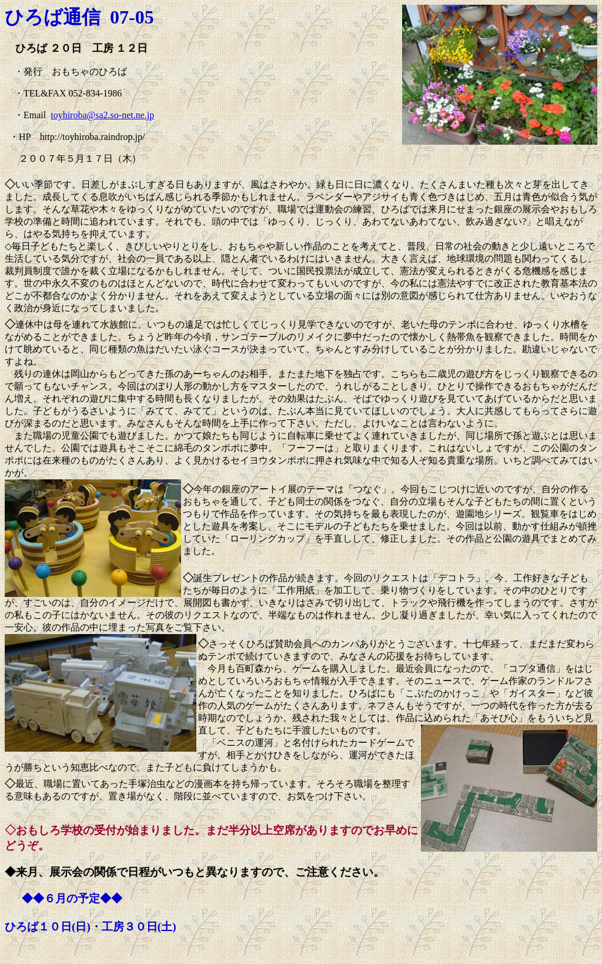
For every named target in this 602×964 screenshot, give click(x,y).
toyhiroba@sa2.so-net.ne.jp (102, 115)
